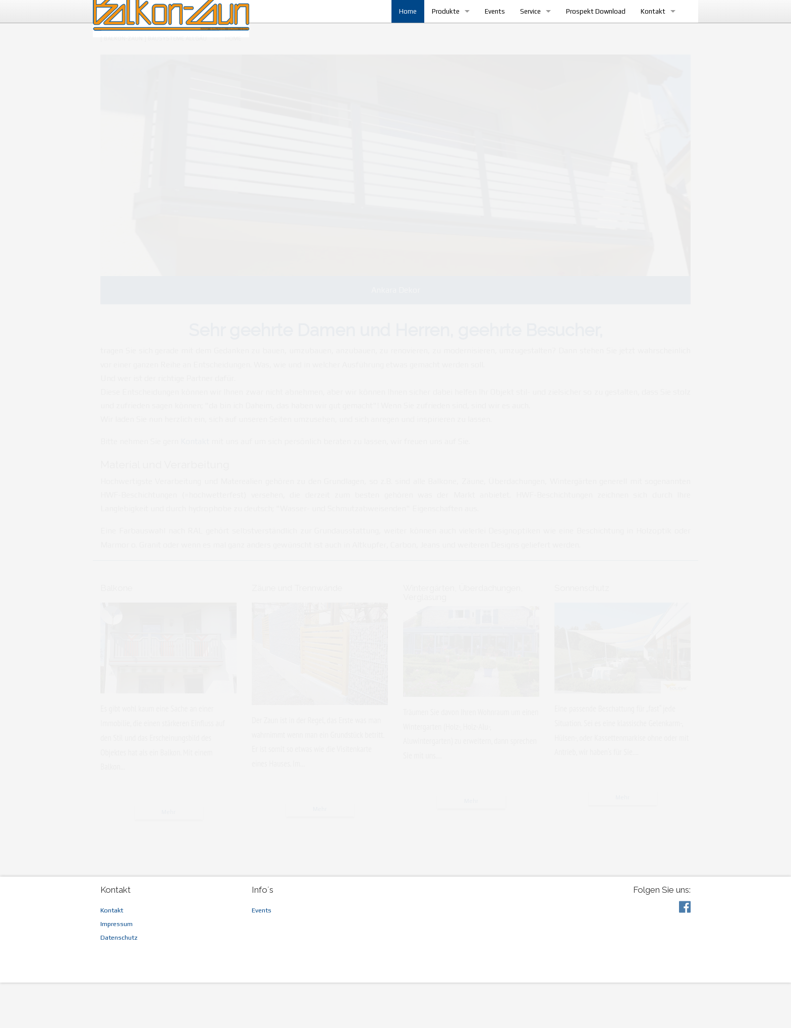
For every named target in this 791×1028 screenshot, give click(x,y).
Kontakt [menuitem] (645, 34)
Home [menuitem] (400, 34)
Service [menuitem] (523, 34)
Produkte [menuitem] (438, 34)
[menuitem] (153, 84)
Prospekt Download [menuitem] (588, 34)
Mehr (168, 857)
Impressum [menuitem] (116, 969)
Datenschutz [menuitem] (119, 983)
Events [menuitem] (487, 34)
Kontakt (195, 487)
